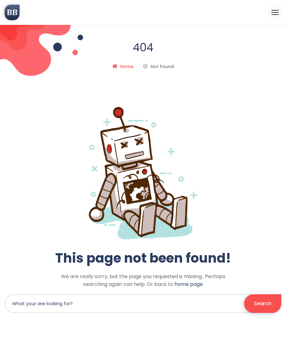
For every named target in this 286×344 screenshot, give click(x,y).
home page (189, 284)
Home (127, 66)
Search (262, 303)
